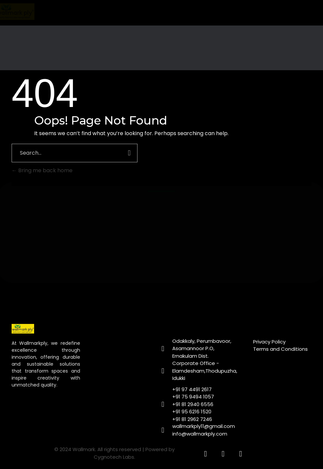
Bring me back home (42, 170)
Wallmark (84, 449)
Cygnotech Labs (114, 456)
